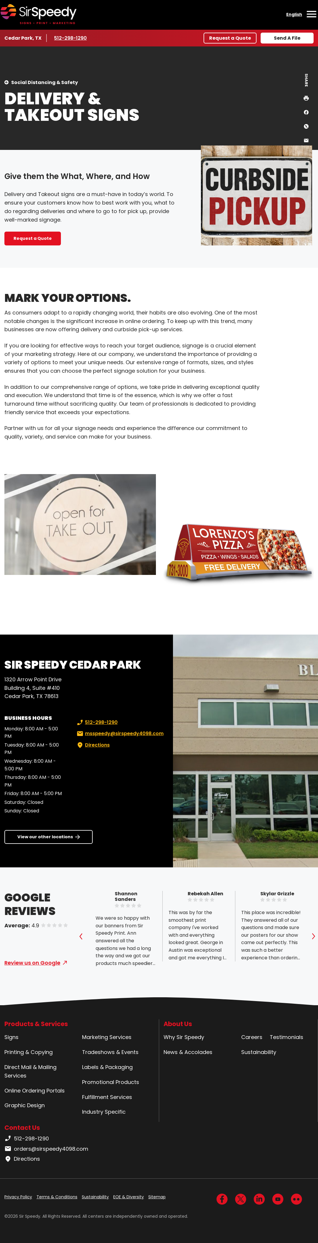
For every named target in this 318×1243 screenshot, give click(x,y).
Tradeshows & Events (110, 1052)
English (294, 14)
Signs (11, 1037)
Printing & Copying (28, 1052)
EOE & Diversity (128, 1197)
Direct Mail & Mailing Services (30, 1071)
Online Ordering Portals (34, 1090)
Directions (93, 745)
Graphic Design (24, 1105)
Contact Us (22, 1127)
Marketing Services (106, 1037)
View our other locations (45, 837)
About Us (178, 1024)
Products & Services (36, 1024)
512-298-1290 (71, 37)
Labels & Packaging (107, 1067)
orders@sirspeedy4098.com (46, 1149)
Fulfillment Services (107, 1097)
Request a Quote (230, 38)
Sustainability (258, 1052)
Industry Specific (104, 1111)
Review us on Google (32, 962)
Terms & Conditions (56, 1197)
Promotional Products (110, 1082)
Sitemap (157, 1197)
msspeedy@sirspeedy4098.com (120, 733)
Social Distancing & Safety (44, 82)
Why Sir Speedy (184, 1037)
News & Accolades (188, 1052)
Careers (251, 1037)
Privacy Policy (18, 1197)
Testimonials (286, 1037)
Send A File (287, 38)
